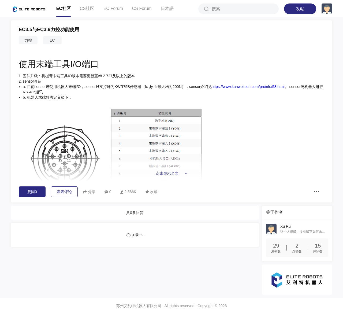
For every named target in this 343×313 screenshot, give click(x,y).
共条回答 (134, 213)
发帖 (300, 8)
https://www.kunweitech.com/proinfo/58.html (248, 86)
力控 (28, 40)
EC (52, 40)
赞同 (32, 192)
